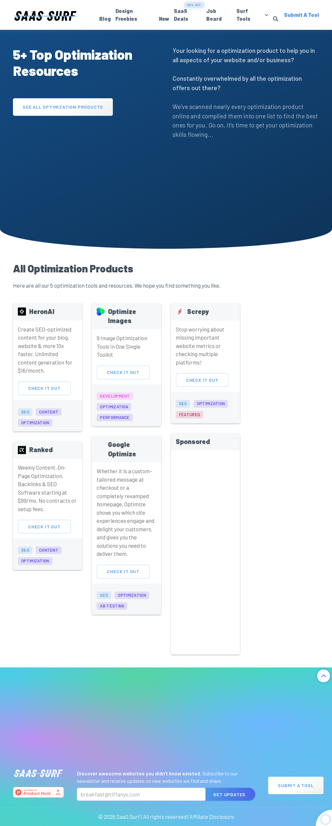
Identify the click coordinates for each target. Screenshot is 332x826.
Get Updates (229, 794)
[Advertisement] (86, 167)
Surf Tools (243, 15)
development (115, 401)
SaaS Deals (181, 15)
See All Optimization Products (63, 107)
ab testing (112, 611)
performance (114, 422)
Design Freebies (126, 15)
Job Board (214, 15)
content (48, 417)
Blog (105, 19)
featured (189, 420)
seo (25, 417)
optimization (35, 428)
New (164, 19)
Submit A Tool (296, 785)
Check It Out (44, 394)
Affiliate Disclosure (211, 816)
